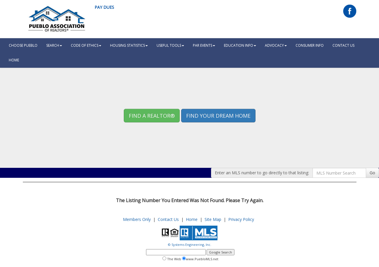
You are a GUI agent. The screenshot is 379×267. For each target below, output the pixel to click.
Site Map (213, 219)
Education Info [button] (240, 45)
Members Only (137, 219)
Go (372, 172)
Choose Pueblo (23, 45)
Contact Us (343, 45)
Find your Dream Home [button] (218, 115)
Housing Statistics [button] (129, 45)
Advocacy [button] (276, 45)
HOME (14, 60)
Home (192, 219)
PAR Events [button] (204, 45)
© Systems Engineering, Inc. (189, 244)
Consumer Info (310, 45)
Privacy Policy (241, 219)
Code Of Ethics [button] (86, 45)
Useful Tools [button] (170, 45)
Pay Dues (104, 7)
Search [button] (54, 45)
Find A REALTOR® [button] (152, 115)
